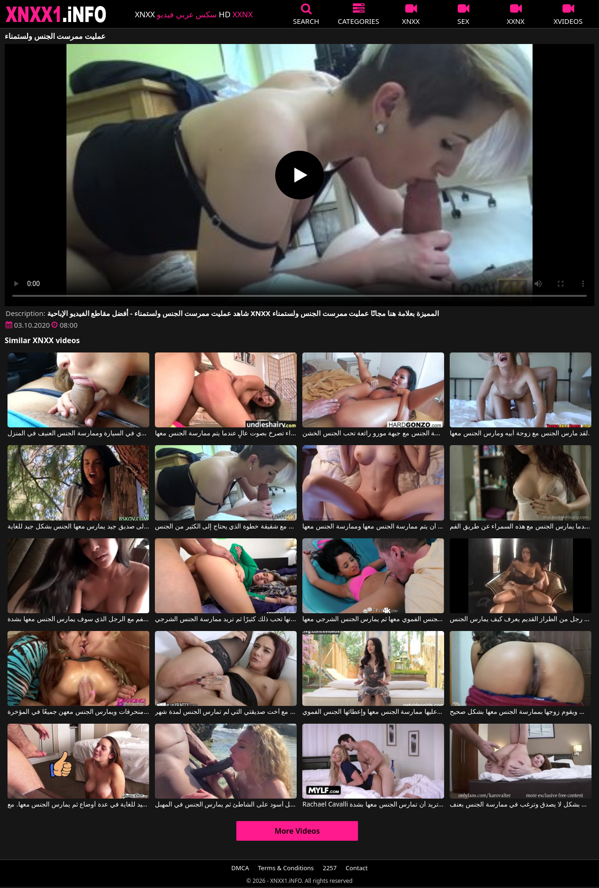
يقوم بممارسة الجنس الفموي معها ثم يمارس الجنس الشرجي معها (373, 619)
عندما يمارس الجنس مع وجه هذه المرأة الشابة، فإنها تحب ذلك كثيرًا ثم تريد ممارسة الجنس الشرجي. (225, 619)
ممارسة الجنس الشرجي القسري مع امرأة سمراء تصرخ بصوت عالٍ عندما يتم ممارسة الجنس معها (225, 433)
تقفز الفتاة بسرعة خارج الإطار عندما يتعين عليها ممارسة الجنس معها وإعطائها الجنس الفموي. (373, 712)
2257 (330, 868)
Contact (357, 868)
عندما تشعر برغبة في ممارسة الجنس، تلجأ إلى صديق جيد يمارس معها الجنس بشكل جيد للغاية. (78, 526)
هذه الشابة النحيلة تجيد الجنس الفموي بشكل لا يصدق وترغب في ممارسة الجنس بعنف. (520, 804)
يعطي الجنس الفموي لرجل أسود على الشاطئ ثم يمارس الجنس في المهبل (225, 804)
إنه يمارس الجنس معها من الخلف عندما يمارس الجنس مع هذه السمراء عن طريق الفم (520, 526)
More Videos (297, 831)
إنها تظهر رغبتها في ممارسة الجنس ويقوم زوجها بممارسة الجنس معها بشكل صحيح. (520, 712)
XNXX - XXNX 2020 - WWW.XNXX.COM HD (56, 14)
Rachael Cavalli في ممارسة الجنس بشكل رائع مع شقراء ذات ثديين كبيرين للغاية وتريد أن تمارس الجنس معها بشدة (373, 804)
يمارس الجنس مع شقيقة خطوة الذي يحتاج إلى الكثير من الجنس (225, 526)
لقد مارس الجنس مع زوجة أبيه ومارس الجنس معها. (520, 433)
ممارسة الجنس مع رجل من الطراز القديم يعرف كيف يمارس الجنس (520, 619)
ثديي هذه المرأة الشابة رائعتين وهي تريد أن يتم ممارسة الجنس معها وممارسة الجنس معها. (373, 526)
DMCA (240, 868)
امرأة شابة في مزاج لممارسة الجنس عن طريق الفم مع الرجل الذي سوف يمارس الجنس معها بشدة (78, 619)
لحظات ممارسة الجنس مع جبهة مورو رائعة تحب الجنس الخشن (373, 433)
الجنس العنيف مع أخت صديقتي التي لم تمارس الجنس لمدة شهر (225, 712)
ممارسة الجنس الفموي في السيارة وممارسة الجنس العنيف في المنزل (78, 433)
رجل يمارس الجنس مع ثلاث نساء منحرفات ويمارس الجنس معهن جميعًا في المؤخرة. (78, 712)
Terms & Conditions (286, 868)
